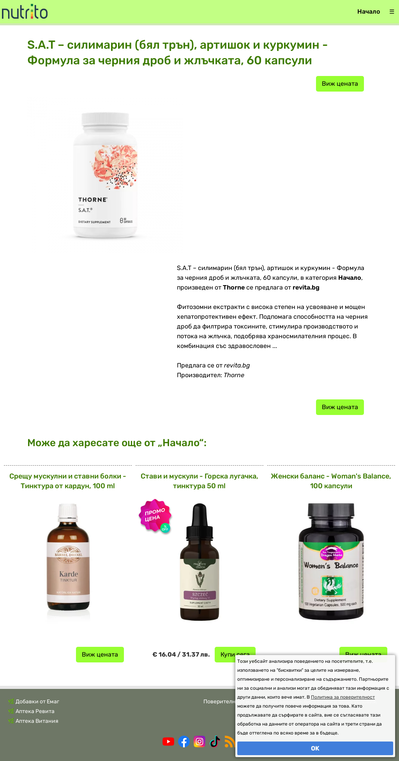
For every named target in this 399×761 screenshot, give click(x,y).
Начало (368, 11)
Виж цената (340, 83)
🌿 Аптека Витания (33, 721)
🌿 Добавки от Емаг (33, 701)
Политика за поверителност (343, 697)
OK (315, 748)
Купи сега (235, 654)
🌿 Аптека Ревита (31, 711)
